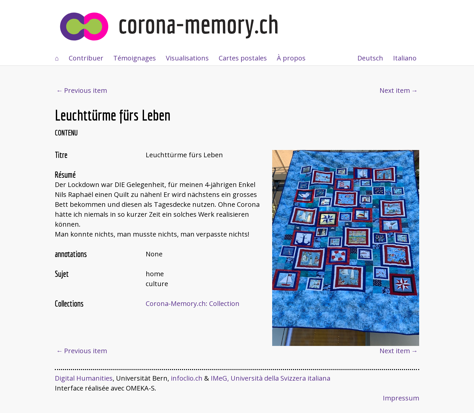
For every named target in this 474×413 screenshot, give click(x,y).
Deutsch (370, 58)
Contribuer (86, 58)
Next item (395, 90)
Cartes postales (243, 58)
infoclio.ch (186, 378)
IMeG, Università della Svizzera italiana (270, 378)
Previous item (85, 90)
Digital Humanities (84, 378)
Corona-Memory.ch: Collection (192, 303)
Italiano (405, 58)
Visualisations (187, 58)
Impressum (401, 398)
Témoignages (134, 58)
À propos (291, 58)
